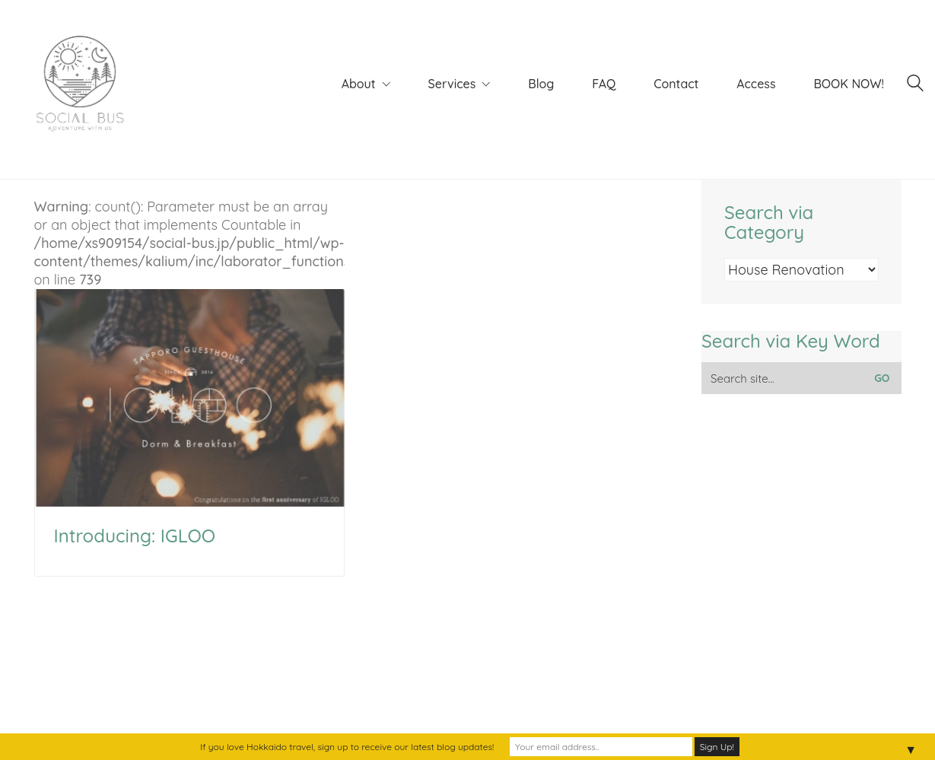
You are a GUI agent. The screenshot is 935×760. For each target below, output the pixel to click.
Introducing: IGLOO (135, 535)
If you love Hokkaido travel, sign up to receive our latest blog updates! (347, 746)
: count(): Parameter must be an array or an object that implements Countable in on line (189, 352)
